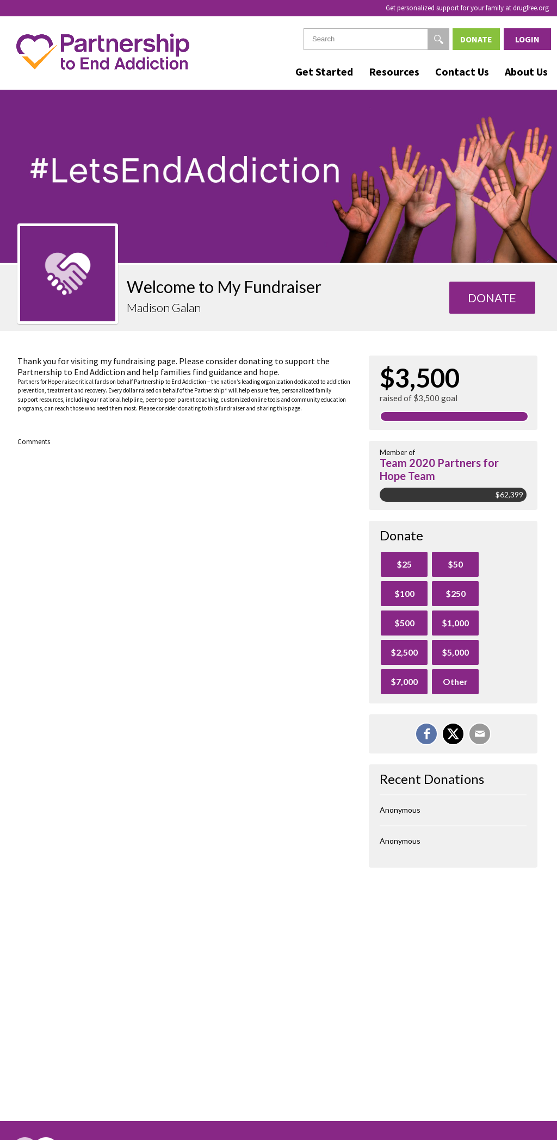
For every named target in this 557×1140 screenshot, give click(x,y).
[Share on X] (453, 733)
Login (527, 39)
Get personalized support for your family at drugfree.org (467, 8)
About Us (526, 71)
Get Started (324, 71)
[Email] (479, 733)
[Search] (438, 39)
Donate (476, 39)
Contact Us (462, 71)
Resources (394, 71)
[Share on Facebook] (426, 733)
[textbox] (376, 39)
